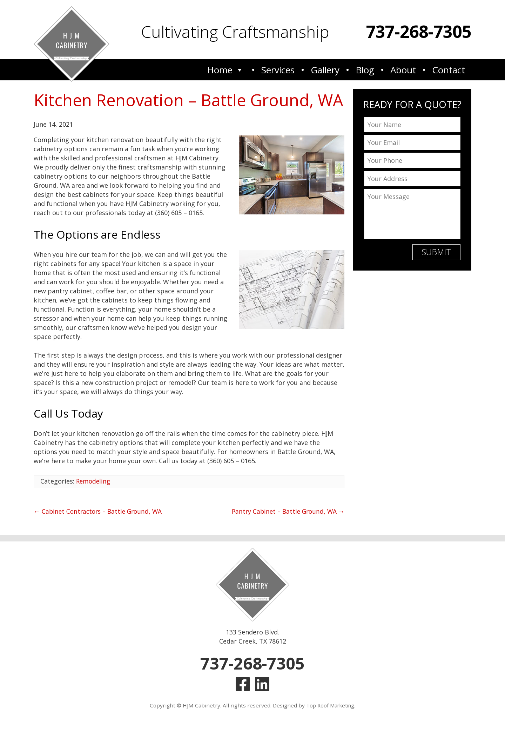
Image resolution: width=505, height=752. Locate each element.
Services (278, 69)
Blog (365, 69)
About (403, 69)
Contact (448, 69)
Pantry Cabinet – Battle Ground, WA (286, 534)
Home (225, 69)
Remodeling (94, 504)
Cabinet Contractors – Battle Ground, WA (100, 534)
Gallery (325, 69)
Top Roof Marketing (330, 730)
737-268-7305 (418, 31)
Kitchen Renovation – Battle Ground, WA (177, 111)
